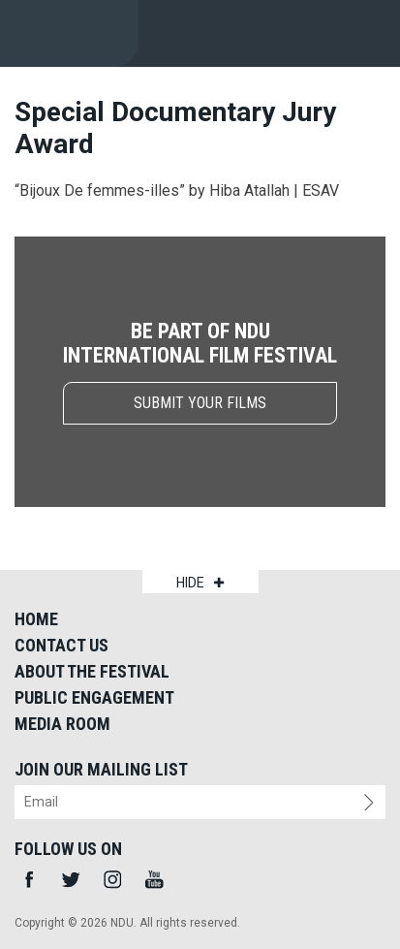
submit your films (200, 403)
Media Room (62, 723)
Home (36, 619)
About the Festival (92, 671)
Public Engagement (94, 697)
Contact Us (61, 645)
